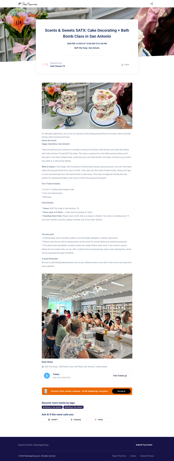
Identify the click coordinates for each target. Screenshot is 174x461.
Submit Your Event (144, 445)
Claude (98, 419)
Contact (133, 456)
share (125, 64)
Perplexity (75, 419)
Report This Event (119, 456)
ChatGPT (52, 419)
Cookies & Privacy (147, 456)
